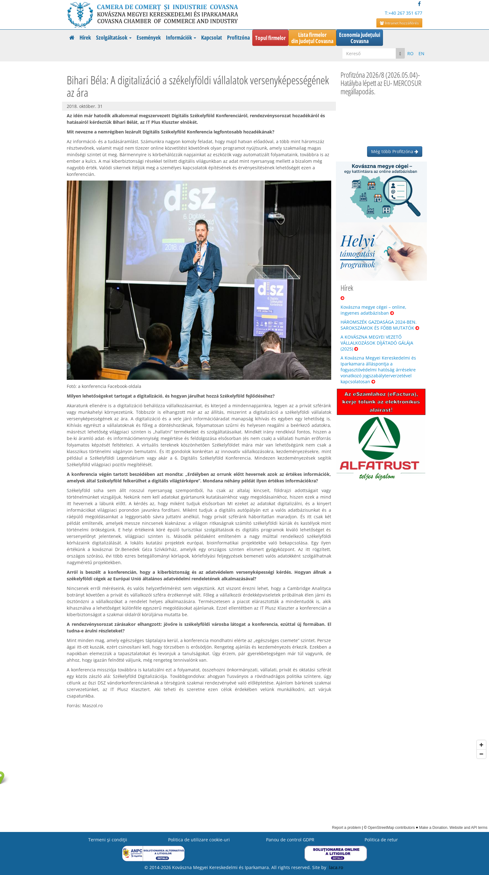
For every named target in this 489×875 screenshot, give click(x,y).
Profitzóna (238, 37)
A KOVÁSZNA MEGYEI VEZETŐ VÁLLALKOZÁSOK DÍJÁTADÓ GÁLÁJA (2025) (377, 343)
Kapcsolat (211, 37)
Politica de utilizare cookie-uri (199, 840)
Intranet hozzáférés (399, 23)
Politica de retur (381, 840)
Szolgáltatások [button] (114, 37)
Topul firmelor (270, 37)
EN (421, 53)
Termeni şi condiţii (107, 840)
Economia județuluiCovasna (359, 38)
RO (410, 53)
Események (149, 37)
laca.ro (336, 867)
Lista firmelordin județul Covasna (312, 38)
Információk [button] (181, 37)
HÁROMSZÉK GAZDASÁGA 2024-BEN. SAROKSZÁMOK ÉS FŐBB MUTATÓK (380, 325)
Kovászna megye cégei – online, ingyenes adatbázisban (373, 310)
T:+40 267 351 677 (403, 13)
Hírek (85, 37)
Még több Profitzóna (394, 151)
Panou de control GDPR (290, 840)
